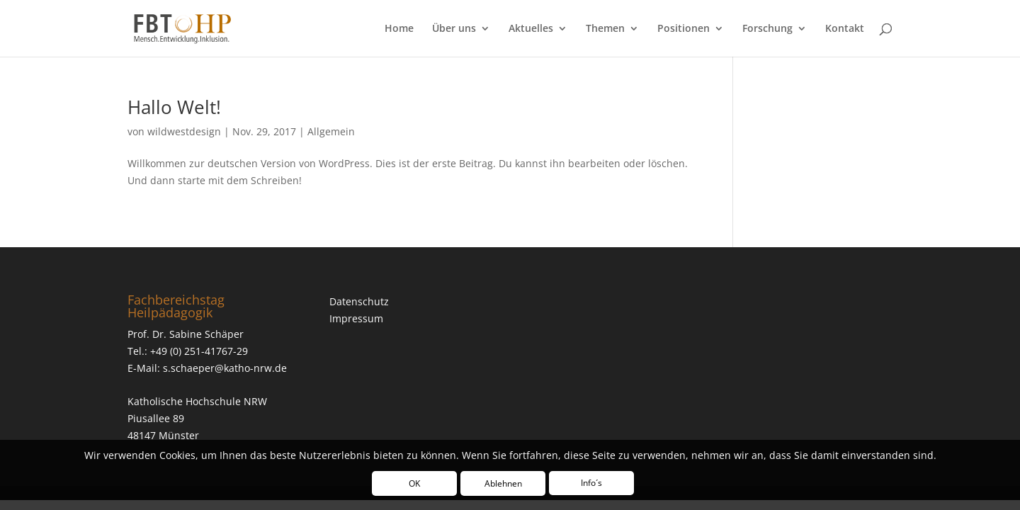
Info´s (591, 483)
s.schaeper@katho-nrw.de (225, 368)
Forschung (767, 29)
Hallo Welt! (174, 107)
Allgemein (331, 131)
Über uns (454, 29)
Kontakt (844, 29)
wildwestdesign (184, 131)
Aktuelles (531, 29)
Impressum (356, 318)
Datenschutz (359, 301)
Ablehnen (503, 483)
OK (414, 483)
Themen (605, 29)
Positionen (683, 29)
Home (399, 29)
